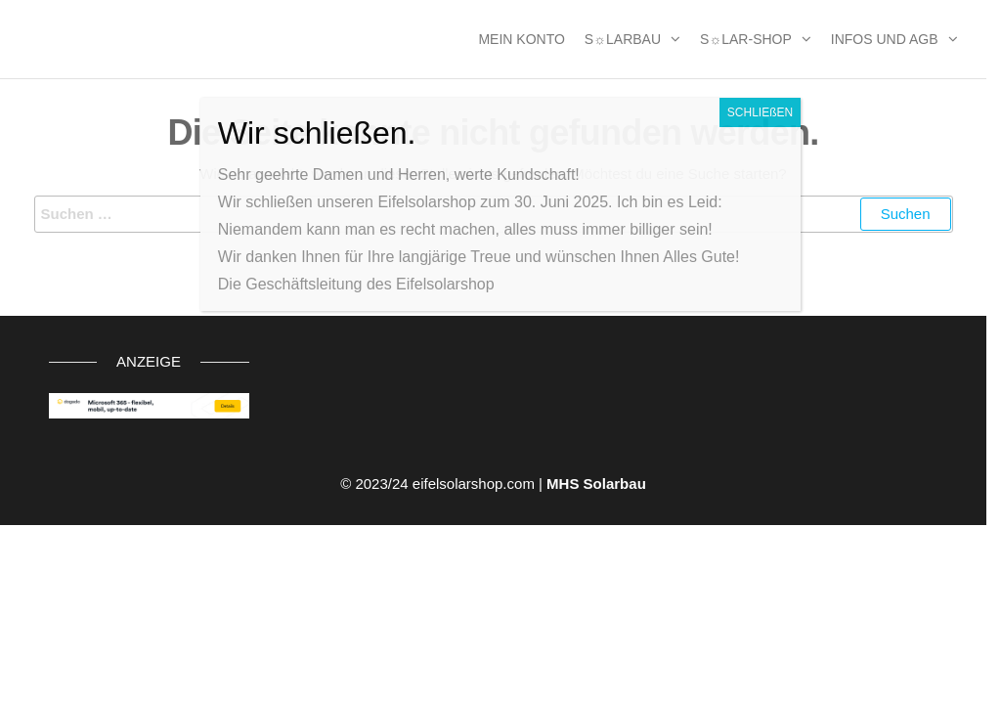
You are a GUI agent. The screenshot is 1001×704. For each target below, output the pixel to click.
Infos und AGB (884, 39)
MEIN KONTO (521, 39)
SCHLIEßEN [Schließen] (760, 112)
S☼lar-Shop (746, 39)
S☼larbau (623, 39)
